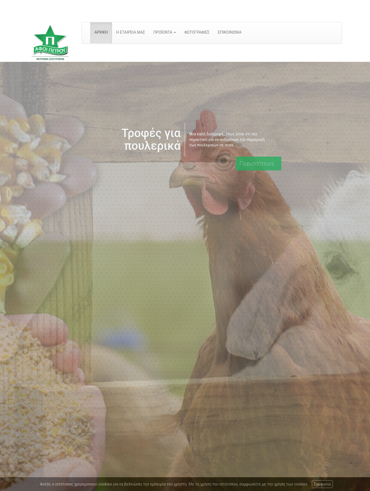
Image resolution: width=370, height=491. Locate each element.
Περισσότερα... (258, 163)
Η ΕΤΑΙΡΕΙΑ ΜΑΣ (130, 32)
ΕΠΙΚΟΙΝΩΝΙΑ (229, 32)
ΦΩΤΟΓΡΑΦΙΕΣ (197, 32)
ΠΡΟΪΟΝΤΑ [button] (164, 32)
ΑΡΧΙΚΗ (101, 32)
